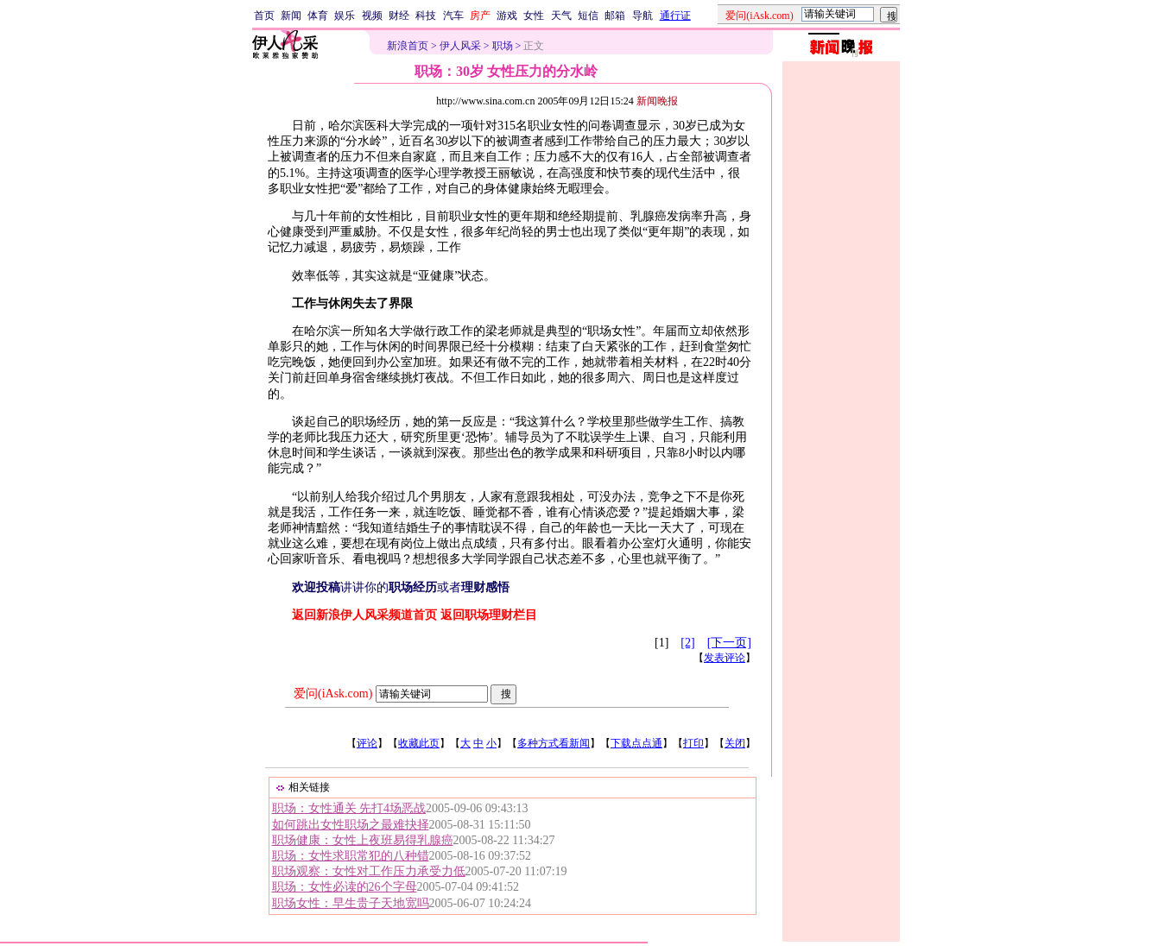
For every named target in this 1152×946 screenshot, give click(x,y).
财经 (399, 15)
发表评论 (724, 658)
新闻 (291, 15)
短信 (588, 15)
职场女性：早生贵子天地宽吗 (350, 903)
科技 (425, 15)
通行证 (675, 15)
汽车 (453, 15)
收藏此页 (419, 743)
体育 (317, 15)
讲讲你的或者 (401, 587)
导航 (642, 15)
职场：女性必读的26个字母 (344, 886)
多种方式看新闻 (553, 743)
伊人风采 (460, 46)
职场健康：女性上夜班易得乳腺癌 (362, 840)
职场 (502, 46)
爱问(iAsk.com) (333, 693)
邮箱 (614, 15)
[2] (687, 642)
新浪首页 (407, 46)
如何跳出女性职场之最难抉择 (350, 824)
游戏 (507, 15)
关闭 (735, 743)
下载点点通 (636, 743)
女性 (533, 15)
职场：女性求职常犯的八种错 (350, 855)
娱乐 (344, 15)
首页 (264, 15)
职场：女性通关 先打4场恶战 (349, 808)
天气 (561, 15)
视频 (372, 15)
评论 (367, 743)
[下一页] (729, 642)
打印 (693, 743)
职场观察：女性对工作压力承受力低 (368, 871)
